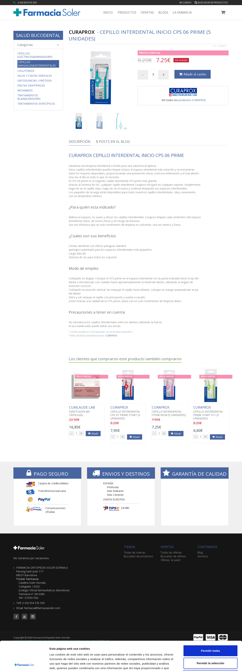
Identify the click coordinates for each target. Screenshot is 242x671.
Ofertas (147, 12)
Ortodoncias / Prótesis (34, 80)
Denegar (210, 646)
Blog (200, 552)
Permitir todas (210, 621)
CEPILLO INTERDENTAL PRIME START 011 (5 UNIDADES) (210, 412)
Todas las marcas (134, 552)
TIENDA (129, 547)
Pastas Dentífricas (31, 85)
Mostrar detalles (204, 663)
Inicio (108, 12)
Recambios (25, 90)
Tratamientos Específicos (36, 103)
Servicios (202, 556)
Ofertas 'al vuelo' (171, 560)
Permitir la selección (210, 633)
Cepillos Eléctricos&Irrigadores (34, 55)
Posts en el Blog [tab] (113, 141)
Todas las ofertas (171, 552)
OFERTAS (167, 547)
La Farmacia (182, 12)
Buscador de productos (211, 2)
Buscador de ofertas (173, 556)
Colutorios (25, 71)
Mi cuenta (185, 2)
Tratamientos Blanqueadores (29, 97)
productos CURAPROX (192, 100)
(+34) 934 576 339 (27, 2)
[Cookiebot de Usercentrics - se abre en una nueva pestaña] (24, 663)
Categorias (38, 45)
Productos (127, 12)
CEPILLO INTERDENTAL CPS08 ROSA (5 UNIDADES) (169, 411)
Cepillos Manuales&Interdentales (37, 63)
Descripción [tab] (79, 141)
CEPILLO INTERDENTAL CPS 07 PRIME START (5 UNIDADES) (127, 412)
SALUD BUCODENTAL (38, 35)
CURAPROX (111, 335)
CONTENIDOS (207, 547)
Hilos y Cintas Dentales (34, 75)
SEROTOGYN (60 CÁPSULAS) (86, 411)
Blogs (163, 12)
